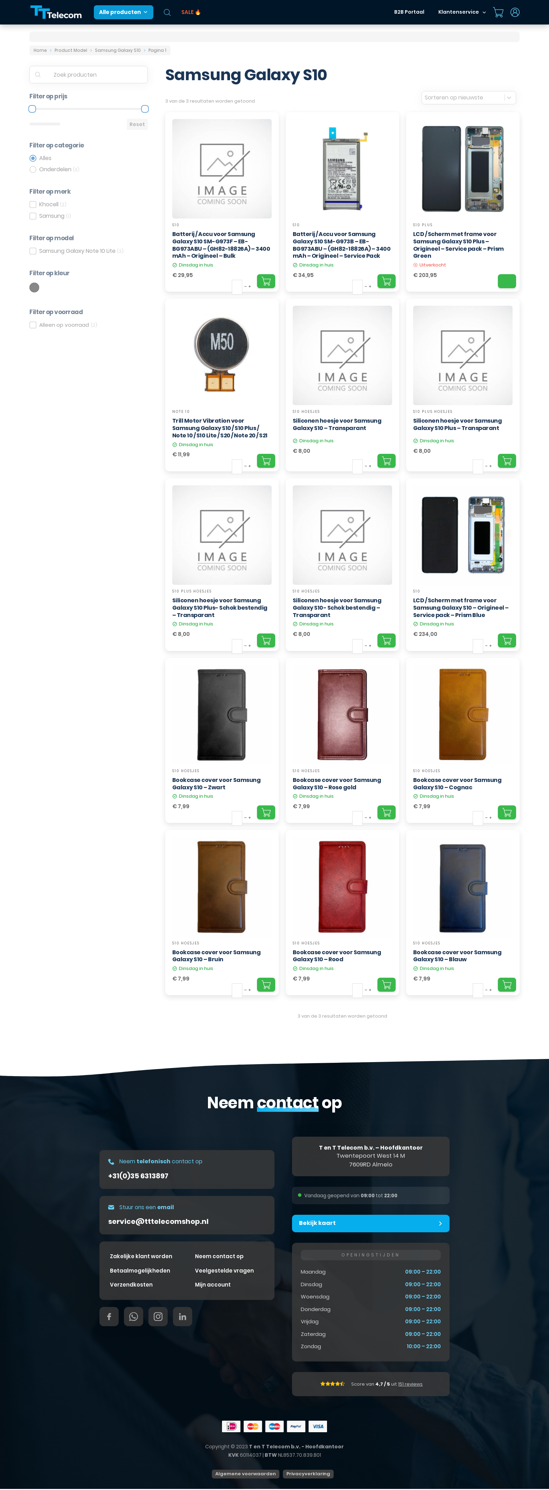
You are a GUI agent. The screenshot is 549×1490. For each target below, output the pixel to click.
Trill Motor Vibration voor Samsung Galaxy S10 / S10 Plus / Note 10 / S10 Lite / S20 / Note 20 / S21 (219, 428)
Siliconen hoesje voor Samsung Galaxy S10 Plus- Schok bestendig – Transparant (219, 607)
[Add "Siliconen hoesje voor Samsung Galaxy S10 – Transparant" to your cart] (386, 460)
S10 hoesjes (306, 411)
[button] (371, 1224)
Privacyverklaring (308, 1474)
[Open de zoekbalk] (167, 12)
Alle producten (123, 12)
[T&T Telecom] (56, 12)
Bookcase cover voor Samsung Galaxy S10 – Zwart (216, 783)
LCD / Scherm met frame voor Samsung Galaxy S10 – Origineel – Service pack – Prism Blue (461, 607)
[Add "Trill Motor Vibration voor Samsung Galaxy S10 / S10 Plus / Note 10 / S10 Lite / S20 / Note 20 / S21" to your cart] (266, 460)
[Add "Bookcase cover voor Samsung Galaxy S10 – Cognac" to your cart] (507, 812)
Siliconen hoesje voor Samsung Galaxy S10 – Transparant (337, 424)
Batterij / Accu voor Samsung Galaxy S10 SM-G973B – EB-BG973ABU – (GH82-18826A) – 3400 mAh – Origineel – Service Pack (342, 245)
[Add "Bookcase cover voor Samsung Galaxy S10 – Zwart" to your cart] (266, 812)
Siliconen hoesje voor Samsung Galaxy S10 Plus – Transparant (457, 424)
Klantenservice (458, 11)
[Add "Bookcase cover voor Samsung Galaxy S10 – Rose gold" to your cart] (386, 812)
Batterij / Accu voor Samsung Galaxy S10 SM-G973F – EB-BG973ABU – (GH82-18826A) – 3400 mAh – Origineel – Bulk (221, 245)
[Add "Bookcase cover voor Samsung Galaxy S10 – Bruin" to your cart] (266, 984)
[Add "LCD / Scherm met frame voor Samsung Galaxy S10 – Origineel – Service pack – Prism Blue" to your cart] (507, 640)
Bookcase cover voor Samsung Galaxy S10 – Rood (337, 956)
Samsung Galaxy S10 (118, 50)
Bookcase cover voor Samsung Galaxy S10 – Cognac (457, 783)
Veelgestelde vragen (224, 1271)
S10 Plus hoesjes (433, 411)
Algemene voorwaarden (245, 1474)
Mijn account (213, 1285)
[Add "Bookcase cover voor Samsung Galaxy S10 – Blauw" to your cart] (507, 984)
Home (40, 50)
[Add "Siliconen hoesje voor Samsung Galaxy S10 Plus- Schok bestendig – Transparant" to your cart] (266, 640)
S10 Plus (423, 225)
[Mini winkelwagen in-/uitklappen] (498, 12)
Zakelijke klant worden (141, 1257)
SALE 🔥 (191, 12)
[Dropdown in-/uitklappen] (484, 12)
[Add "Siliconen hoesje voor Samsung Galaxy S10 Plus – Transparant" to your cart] (507, 460)
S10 (176, 225)
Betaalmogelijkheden (140, 1271)
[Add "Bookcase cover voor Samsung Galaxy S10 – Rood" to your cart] (386, 984)
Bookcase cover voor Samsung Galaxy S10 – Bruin (216, 956)
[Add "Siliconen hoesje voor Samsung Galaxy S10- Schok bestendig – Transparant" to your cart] (386, 640)
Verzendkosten (131, 1285)
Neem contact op (219, 1257)
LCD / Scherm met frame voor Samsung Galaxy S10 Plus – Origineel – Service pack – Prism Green (458, 245)
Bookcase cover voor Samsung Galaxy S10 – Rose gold (337, 783)
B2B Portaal (409, 11)
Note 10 (181, 411)
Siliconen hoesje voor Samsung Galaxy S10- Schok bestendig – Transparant (337, 607)
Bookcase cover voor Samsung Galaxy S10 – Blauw (457, 956)
